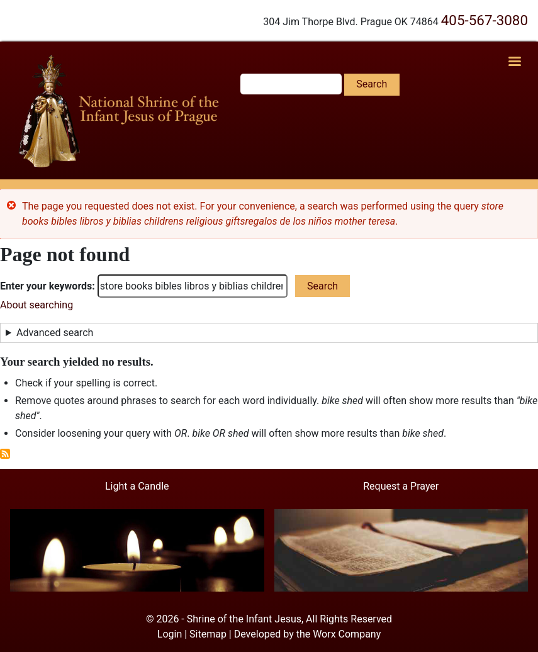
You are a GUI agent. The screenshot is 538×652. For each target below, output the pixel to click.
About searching (36, 305)
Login (169, 634)
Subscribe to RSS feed (5, 454)
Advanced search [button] (54, 333)
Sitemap (208, 634)
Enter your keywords (46, 286)
